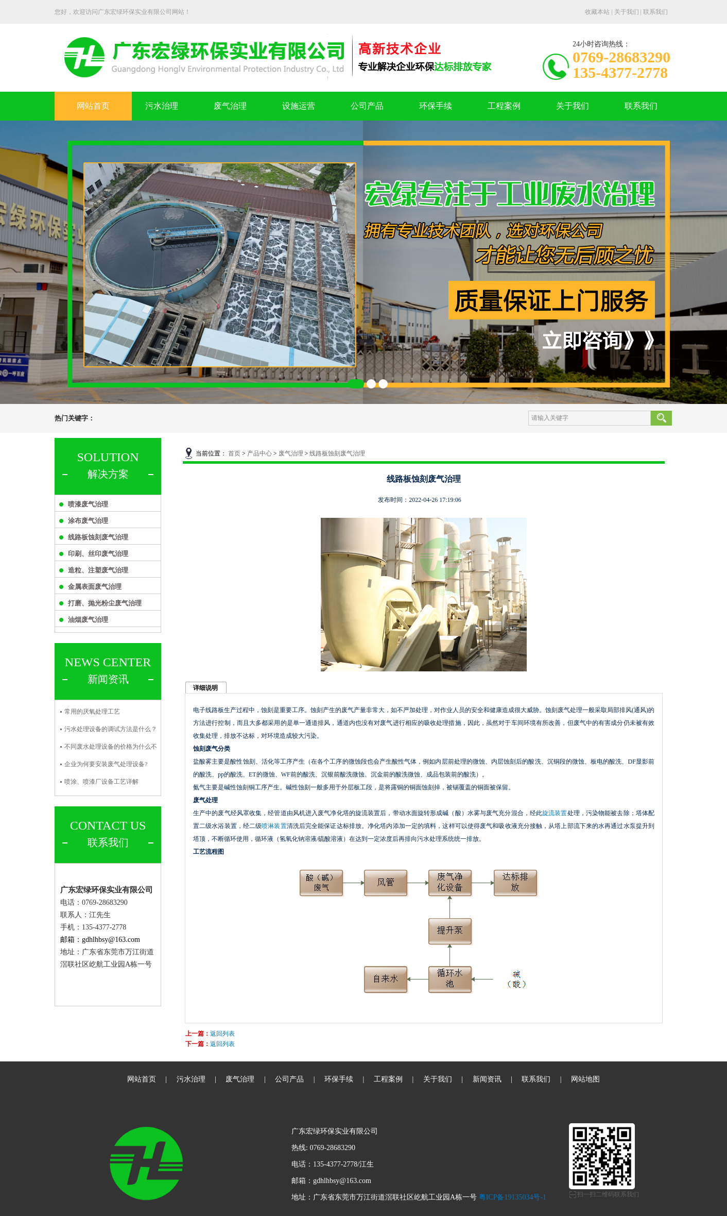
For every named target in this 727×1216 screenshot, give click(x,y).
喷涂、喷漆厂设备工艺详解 (101, 781)
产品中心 (259, 453)
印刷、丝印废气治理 (98, 554)
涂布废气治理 (88, 521)
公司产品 (367, 106)
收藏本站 (597, 11)
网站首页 (93, 106)
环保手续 (435, 106)
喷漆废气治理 (88, 504)
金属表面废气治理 (95, 586)
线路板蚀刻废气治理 (98, 537)
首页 (234, 453)
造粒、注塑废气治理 (98, 570)
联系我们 (655, 11)
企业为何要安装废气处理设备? (105, 764)
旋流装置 (554, 813)
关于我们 (626, 11)
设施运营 (298, 106)
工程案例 (504, 106)
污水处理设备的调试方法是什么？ (110, 729)
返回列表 (222, 1033)
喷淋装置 (274, 826)
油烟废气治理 (88, 619)
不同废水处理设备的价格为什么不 (110, 746)
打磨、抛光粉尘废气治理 (105, 603)
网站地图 (585, 1079)
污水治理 (161, 106)
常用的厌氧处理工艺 (92, 711)
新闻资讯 (487, 1079)
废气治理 (230, 106)
